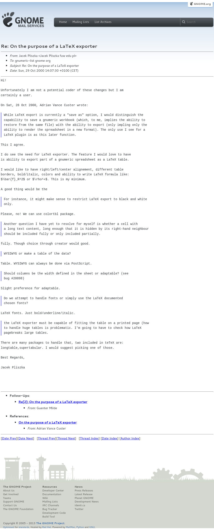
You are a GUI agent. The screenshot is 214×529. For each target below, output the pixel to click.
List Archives (102, 22)
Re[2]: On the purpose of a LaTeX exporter (53, 402)
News (79, 487)
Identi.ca (80, 505)
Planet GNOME (84, 498)
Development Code (54, 513)
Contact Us (10, 505)
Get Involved (11, 494)
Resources (49, 487)
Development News (87, 501)
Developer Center (53, 490)
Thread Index (89, 438)
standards (24, 527)
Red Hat (46, 527)
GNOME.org (202, 4)
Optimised (8, 527)
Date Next (25, 438)
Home (63, 22)
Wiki (45, 498)
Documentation (51, 494)
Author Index (130, 438)
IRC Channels (50, 505)
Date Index (110, 438)
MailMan (70, 527)
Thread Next (66, 438)
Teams (7, 498)
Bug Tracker (49, 509)
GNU (92, 527)
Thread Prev (46, 438)
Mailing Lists (80, 22)
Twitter (79, 509)
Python (80, 527)
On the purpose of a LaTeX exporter (48, 422)
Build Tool (48, 516)
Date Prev (9, 438)
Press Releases (84, 490)
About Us (9, 490)
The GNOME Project (17, 487)
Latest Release (84, 494)
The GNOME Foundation (18, 509)
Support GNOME (13, 501)
